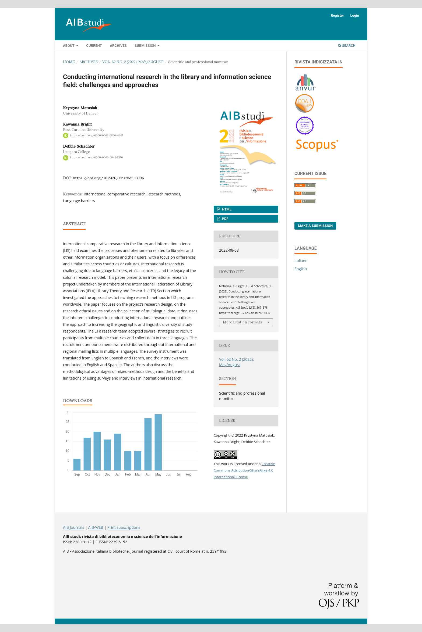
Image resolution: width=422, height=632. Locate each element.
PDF (224, 219)
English (300, 268)
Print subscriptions (123, 527)
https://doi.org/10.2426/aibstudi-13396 (108, 178)
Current (94, 46)
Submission (145, 46)
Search (347, 46)
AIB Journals (73, 527)
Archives (118, 46)
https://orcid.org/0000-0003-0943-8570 (96, 157)
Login (354, 15)
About (69, 46)
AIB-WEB (95, 527)
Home (69, 62)
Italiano (301, 260)
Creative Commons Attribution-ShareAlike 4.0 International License (244, 470)
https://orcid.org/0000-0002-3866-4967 (96, 135)
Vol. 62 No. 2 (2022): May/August (132, 62)
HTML (226, 209)
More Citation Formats (242, 322)
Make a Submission (315, 226)
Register (337, 15)
